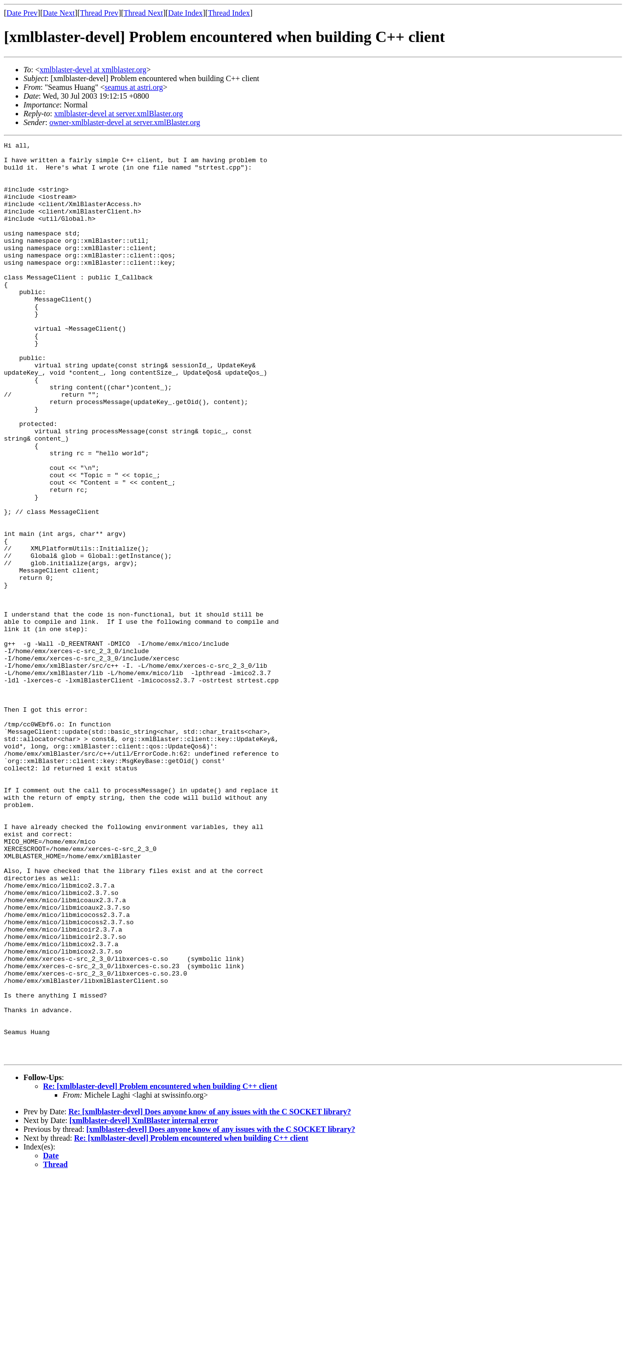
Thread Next (143, 13)
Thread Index (229, 13)
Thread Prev (99, 13)
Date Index (185, 13)
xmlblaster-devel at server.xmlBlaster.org (118, 113)
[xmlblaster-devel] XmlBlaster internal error (143, 1303)
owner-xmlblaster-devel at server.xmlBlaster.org (124, 122)
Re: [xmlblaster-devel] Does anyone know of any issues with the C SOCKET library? (209, 1295)
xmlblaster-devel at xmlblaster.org (93, 69)
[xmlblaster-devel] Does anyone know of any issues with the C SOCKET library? (220, 1312)
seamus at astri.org (134, 87)
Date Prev (22, 13)
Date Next (59, 13)
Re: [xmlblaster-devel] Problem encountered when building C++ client (160, 1269)
